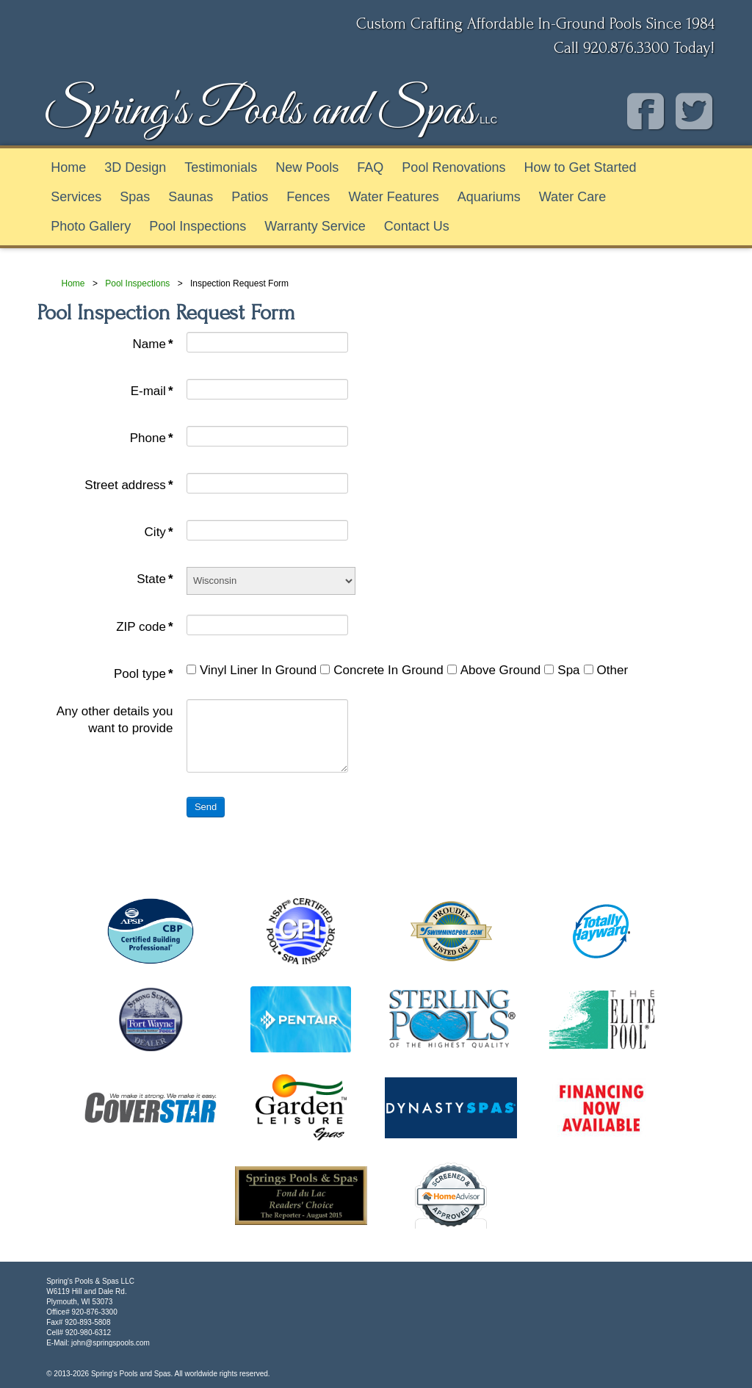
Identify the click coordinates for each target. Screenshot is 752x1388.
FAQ (370, 167)
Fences (308, 196)
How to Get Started (580, 167)
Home (68, 167)
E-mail (152, 391)
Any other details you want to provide (115, 720)
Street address (128, 485)
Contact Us (416, 226)
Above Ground (494, 670)
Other (606, 670)
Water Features (393, 196)
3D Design (135, 167)
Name (153, 344)
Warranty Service (314, 226)
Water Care (572, 196)
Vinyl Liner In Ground (252, 670)
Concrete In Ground (381, 670)
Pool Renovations (453, 167)
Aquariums (489, 196)
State (155, 579)
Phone (151, 438)
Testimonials (220, 167)
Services (76, 196)
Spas (135, 196)
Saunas (190, 196)
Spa (561, 670)
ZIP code (144, 627)
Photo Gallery (91, 226)
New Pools (307, 167)
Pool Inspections (197, 226)
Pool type (143, 674)
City (159, 532)
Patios (249, 196)
